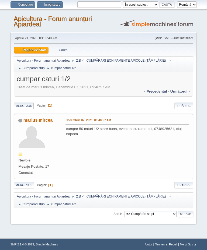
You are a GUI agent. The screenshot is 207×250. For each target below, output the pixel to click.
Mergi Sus (23, 185)
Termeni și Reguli (166, 244)
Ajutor (148, 244)
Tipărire (184, 105)
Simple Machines (47, 244)
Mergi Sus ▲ (188, 244)
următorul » (180, 91)
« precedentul (155, 91)
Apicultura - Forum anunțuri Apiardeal (52, 21)
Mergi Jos (23, 105)
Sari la (118, 214)
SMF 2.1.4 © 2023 (22, 244)
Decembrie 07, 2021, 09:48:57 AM (88, 120)
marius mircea (38, 120)
